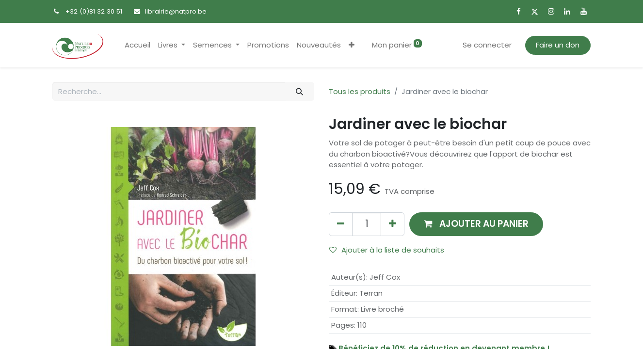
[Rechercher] (299, 91)
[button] (351, 45)
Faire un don (557, 45)
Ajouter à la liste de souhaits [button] (386, 250)
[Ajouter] (392, 224)
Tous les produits (359, 91)
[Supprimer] (341, 224)
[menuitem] (137, 45)
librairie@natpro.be (176, 11)
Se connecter (487, 45)
